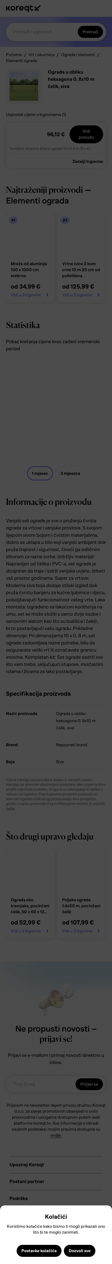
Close (7, 1214)
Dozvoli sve (80, 1250)
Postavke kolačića (39, 1250)
